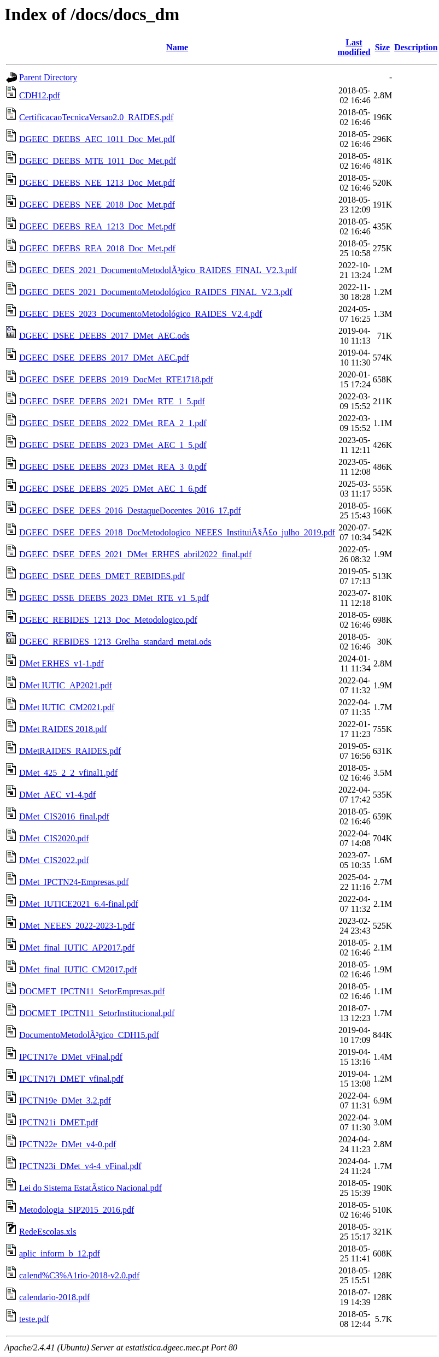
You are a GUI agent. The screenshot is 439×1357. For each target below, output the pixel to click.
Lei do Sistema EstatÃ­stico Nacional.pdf (90, 1188)
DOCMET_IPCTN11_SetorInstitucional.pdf (96, 1013)
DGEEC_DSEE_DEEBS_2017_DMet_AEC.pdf (104, 357)
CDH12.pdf (39, 95)
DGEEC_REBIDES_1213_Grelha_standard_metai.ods (115, 641)
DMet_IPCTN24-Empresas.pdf (73, 882)
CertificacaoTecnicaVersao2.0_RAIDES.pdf (96, 117)
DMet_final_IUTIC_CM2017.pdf (78, 969)
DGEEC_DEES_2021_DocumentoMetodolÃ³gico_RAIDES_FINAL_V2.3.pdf (158, 270)
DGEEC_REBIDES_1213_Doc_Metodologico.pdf (108, 619)
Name (177, 47)
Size (382, 47)
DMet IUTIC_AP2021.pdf (65, 685)
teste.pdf (34, 1319)
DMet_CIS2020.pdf (54, 838)
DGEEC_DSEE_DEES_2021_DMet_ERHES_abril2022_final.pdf (135, 554)
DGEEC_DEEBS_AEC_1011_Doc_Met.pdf (97, 139)
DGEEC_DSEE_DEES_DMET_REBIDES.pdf (102, 576)
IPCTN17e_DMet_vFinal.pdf (70, 1056)
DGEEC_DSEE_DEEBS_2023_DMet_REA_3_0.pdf (113, 466)
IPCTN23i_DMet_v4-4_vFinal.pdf (80, 1166)
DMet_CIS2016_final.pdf (64, 816)
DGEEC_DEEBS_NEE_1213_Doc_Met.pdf (97, 182)
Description (415, 47)
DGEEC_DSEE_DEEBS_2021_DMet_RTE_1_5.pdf (112, 401)
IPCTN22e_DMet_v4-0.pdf (67, 1144)
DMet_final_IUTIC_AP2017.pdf (76, 947)
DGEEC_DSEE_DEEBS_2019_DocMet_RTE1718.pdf (116, 379)
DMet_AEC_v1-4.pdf (57, 794)
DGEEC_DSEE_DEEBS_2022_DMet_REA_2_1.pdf (113, 423)
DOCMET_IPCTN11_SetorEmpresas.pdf (92, 991)
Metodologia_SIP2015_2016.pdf (76, 1209)
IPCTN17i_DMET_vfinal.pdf (71, 1078)
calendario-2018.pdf (54, 1297)
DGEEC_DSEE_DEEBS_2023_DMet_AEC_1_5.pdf (113, 445)
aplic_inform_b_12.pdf (59, 1253)
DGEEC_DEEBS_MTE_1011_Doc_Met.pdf (97, 161)
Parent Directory (48, 77)
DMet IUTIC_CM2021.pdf (66, 707)
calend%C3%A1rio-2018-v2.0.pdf (79, 1275)
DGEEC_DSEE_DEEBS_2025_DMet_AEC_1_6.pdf (113, 488)
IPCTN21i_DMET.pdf (58, 1122)
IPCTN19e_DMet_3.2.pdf (65, 1100)
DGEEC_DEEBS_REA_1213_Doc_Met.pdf (97, 226)
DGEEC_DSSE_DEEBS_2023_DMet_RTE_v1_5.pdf (114, 598)
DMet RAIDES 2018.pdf (63, 729)
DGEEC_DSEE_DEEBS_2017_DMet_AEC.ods (104, 335)
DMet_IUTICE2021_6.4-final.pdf (78, 903)
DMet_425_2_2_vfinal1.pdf (68, 772)
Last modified (353, 47)
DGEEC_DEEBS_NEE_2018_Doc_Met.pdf (97, 204)
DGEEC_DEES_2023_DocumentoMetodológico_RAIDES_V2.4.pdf (140, 313)
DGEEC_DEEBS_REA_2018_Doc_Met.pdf (97, 248)
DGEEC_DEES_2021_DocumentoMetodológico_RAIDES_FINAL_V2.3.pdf (155, 292)
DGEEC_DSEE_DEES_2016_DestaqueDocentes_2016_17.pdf (130, 510)
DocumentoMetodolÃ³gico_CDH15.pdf (89, 1035)
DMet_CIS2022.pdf (54, 860)
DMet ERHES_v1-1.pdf (61, 663)
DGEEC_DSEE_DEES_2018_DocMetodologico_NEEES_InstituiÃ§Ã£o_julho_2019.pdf (177, 532)
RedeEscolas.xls (47, 1231)
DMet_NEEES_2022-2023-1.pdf (76, 925)
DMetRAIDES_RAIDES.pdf (70, 751)
